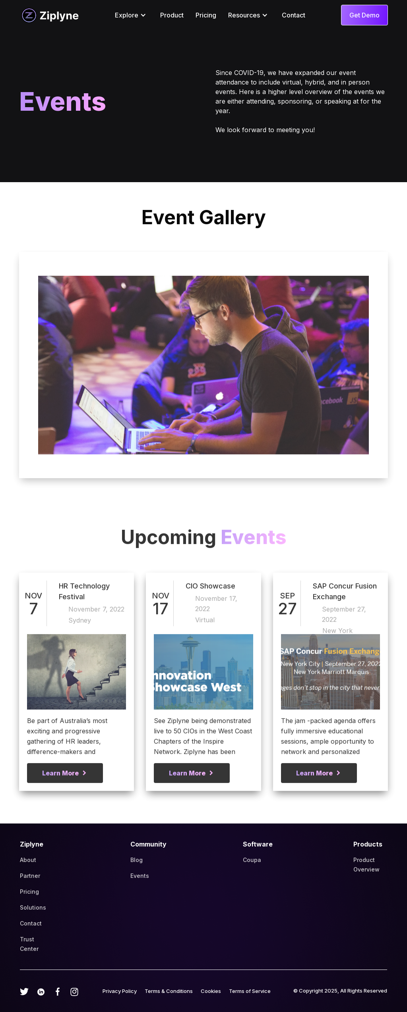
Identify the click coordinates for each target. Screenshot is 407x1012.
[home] (49, 15)
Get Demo (364, 15)
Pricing (206, 15)
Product (172, 15)
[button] (131, 15)
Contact (293, 15)
